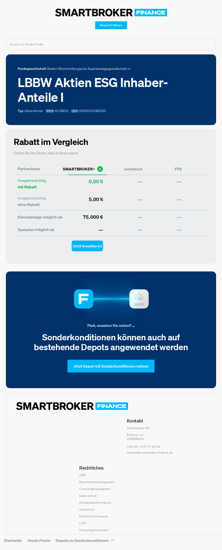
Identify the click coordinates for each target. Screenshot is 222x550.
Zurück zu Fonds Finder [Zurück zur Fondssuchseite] (27, 44)
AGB (82, 475)
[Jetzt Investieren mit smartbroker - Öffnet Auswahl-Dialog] (87, 246)
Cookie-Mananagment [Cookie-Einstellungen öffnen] (94, 489)
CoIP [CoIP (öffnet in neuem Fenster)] (82, 523)
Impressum (87, 509)
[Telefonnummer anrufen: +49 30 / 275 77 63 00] (143, 447)
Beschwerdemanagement (97, 482)
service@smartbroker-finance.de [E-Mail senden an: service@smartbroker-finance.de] (150, 452)
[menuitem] (13, 543)
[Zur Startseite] (111, 12)
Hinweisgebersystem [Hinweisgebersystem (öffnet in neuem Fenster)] (94, 530)
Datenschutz (88, 496)
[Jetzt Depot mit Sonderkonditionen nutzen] (111, 366)
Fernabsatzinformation (95, 502)
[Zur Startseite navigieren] (72, 406)
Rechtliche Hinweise (93, 516)
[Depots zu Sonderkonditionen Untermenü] (85, 542)
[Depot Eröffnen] (111, 25)
